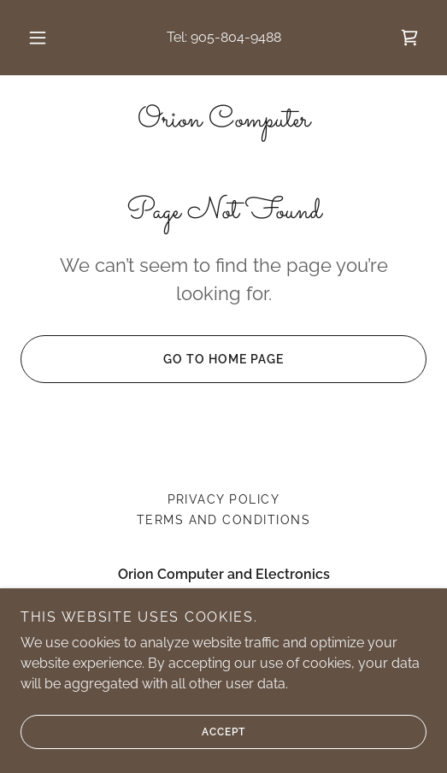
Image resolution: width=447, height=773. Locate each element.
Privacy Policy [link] (224, 499)
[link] (409, 38)
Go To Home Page (152, 359)
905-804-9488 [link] (236, 37)
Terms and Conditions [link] (224, 520)
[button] (39, 38)
